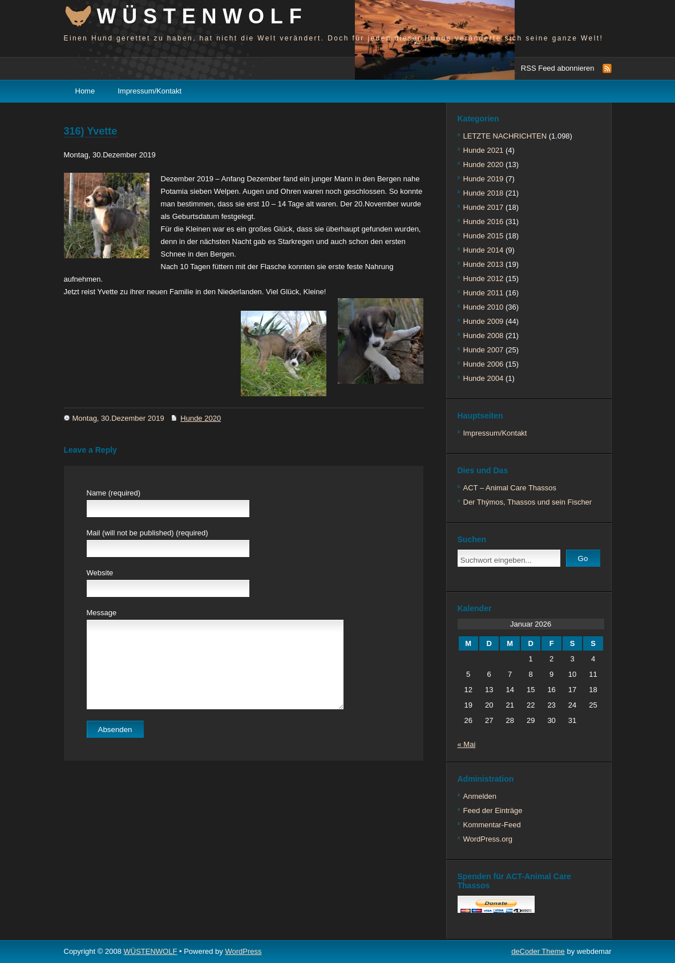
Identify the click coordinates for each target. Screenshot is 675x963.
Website (100, 572)
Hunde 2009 (483, 321)
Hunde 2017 (483, 207)
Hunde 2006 (483, 364)
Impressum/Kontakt (149, 91)
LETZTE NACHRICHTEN (505, 136)
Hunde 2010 (483, 307)
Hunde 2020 (200, 418)
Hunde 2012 (483, 278)
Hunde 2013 (483, 264)
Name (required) (114, 493)
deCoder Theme (538, 951)
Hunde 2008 (483, 335)
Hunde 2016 (483, 221)
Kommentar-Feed (492, 824)
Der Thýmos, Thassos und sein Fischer (527, 502)
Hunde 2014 (483, 250)
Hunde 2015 (483, 235)
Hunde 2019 (483, 178)
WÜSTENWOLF (202, 16)
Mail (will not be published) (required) (147, 533)
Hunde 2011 (483, 293)
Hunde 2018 (483, 193)
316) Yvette (91, 131)
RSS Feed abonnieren (558, 68)
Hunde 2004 (483, 378)
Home (85, 91)
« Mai (467, 744)
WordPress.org (487, 839)
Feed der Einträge (493, 810)
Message (102, 612)
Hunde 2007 (483, 350)
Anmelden (480, 796)
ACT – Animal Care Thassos (510, 487)
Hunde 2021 (483, 150)
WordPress (243, 951)
